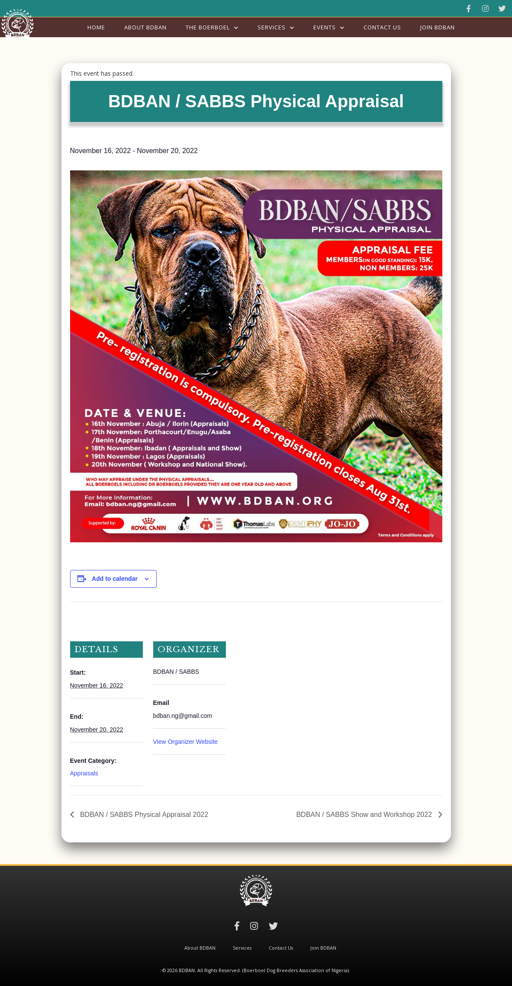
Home (96, 27)
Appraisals (84, 773)
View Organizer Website (185, 741)
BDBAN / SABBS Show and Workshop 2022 (365, 814)
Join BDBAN (437, 27)
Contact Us (382, 27)
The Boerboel (208, 27)
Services (272, 27)
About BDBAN (145, 27)
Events (324, 27)
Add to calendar (115, 578)
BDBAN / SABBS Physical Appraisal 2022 (143, 814)
